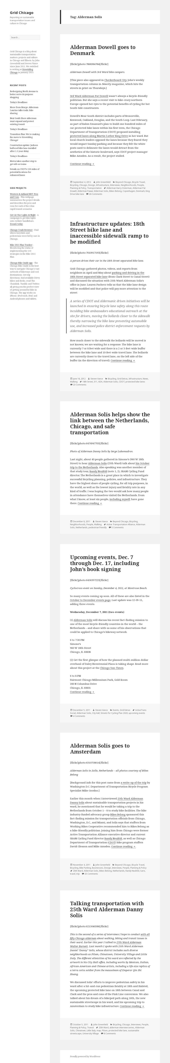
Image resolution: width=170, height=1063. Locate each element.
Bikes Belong (115, 191)
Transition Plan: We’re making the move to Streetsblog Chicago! (25, 137)
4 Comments (79, 716)
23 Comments (79, 384)
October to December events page (90, 600)
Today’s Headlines (18, 102)
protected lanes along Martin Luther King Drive (99, 135)
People (140, 185)
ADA (100, 381)
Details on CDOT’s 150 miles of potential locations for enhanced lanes (24, 172)
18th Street (88, 381)
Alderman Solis (101, 191)
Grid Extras (122, 378)
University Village (91, 1033)
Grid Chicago (21, 12)
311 (95, 381)
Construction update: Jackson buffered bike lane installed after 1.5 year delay (24, 148)
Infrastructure (102, 185)
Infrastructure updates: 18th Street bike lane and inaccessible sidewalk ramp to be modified (109, 232)
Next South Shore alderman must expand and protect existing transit (23, 121)
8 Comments (110, 1033)
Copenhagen (129, 191)
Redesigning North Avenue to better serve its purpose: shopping (24, 94)
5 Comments (118, 527)
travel (72, 873)
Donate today (16, 224)
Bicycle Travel (138, 182)
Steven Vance (96, 378)
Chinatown (81, 1030)
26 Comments (95, 194)
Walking (74, 381)
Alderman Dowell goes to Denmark (102, 50)
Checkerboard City (115, 80)
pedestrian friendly (97, 527)
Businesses (97, 867)
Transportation (94, 188)
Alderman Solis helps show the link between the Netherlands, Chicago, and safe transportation (110, 423)
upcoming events (137, 713)
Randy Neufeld (98, 471)
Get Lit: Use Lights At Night (23, 215)
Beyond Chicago (123, 182)
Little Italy (91, 1030)
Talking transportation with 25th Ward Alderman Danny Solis (107, 909)
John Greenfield (103, 182)
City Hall (96, 713)
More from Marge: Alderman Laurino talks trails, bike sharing (24, 110)
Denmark (140, 191)
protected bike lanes (135, 381)
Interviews (115, 185)
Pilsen (105, 1030)
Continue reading (82, 163)
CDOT (122, 381)
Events (116, 710)
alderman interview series (122, 1027)
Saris (142, 870)
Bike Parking (85, 867)
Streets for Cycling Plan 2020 (114, 713)
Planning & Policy (78, 188)
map (99, 1030)
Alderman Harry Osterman (119, 188)
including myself (120, 499)
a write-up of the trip (133, 782)
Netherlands (81, 527)
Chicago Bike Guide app (21, 262)
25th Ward (78, 870)
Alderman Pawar (85, 191)
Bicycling (74, 185)
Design (91, 185)
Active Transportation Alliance (121, 524)
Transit (90, 1027)
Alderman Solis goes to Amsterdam (100, 748)
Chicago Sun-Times (111, 667)
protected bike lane (118, 1030)
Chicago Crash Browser (21, 230)
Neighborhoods (128, 185)
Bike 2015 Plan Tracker (21, 244)
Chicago (83, 185)
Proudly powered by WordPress (85, 1056)
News (145, 378)
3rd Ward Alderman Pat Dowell (89, 96)
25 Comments (91, 873)
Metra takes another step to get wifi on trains (23, 163)
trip (78, 873)
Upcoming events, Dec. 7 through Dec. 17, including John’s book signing (104, 563)
